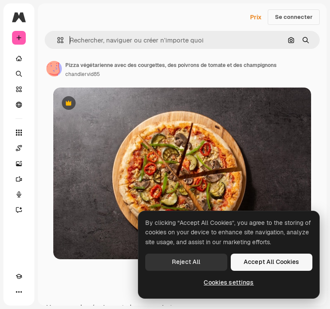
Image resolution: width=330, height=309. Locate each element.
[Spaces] (19, 148)
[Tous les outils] (19, 132)
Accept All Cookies (271, 262)
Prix (256, 17)
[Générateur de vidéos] (19, 179)
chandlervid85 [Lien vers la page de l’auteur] (82, 74)
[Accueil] (19, 58)
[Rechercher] (19, 74)
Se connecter (293, 17)
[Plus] (19, 292)
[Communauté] (19, 105)
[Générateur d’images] (19, 163)
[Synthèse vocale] (19, 194)
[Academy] (19, 276)
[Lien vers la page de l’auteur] (54, 68)
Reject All (186, 262)
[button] (57, 40)
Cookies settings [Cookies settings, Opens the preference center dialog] (229, 282)
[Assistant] (19, 210)
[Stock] (19, 89)
